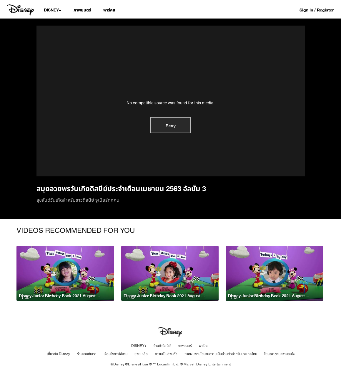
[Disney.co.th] (21, 10)
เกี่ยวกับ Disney (58, 354)
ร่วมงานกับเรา (87, 354)
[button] (319, 9)
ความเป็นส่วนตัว (166, 354)
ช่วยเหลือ (141, 354)
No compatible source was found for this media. (170, 103)
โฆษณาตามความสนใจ (279, 354)
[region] (170, 101)
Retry (171, 126)
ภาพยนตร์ (185, 345)
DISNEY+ (139, 345)
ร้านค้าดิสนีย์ (162, 345)
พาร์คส (204, 345)
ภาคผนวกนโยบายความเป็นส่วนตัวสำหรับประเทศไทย (220, 354)
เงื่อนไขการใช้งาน (115, 354)
